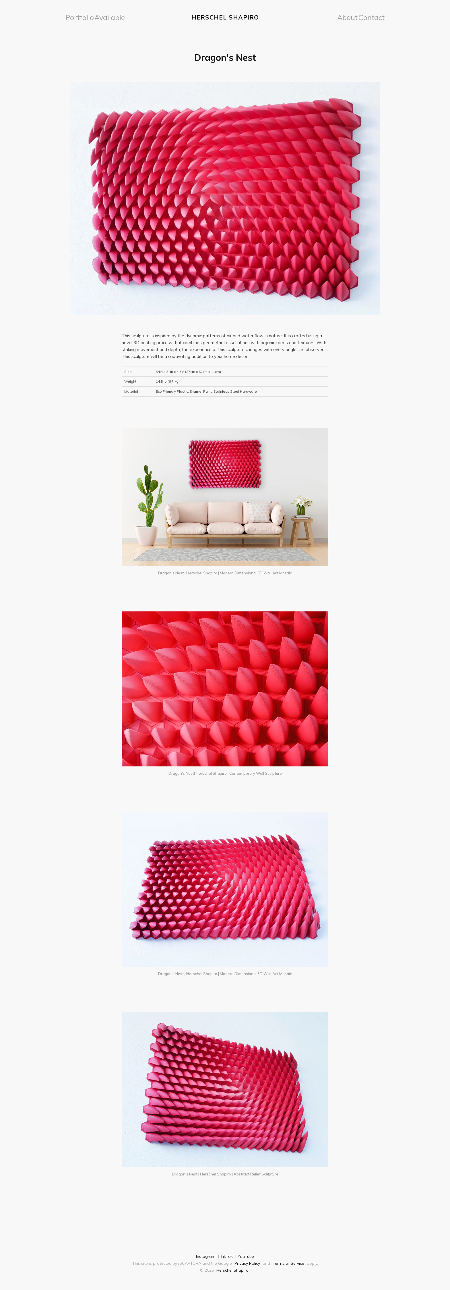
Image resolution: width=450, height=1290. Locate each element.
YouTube (246, 1255)
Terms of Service (288, 1261)
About (354, 16)
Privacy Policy (247, 1261)
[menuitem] (76, 17)
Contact (374, 16)
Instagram (206, 1255)
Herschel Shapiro (225, 16)
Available (99, 16)
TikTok (226, 1255)
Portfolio (76, 16)
